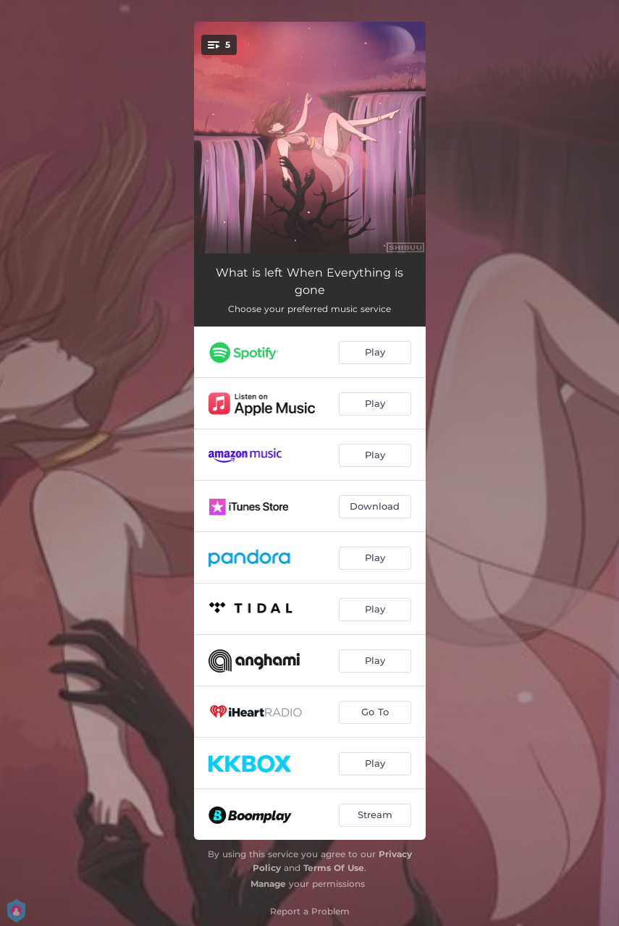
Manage (268, 883)
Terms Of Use (333, 867)
